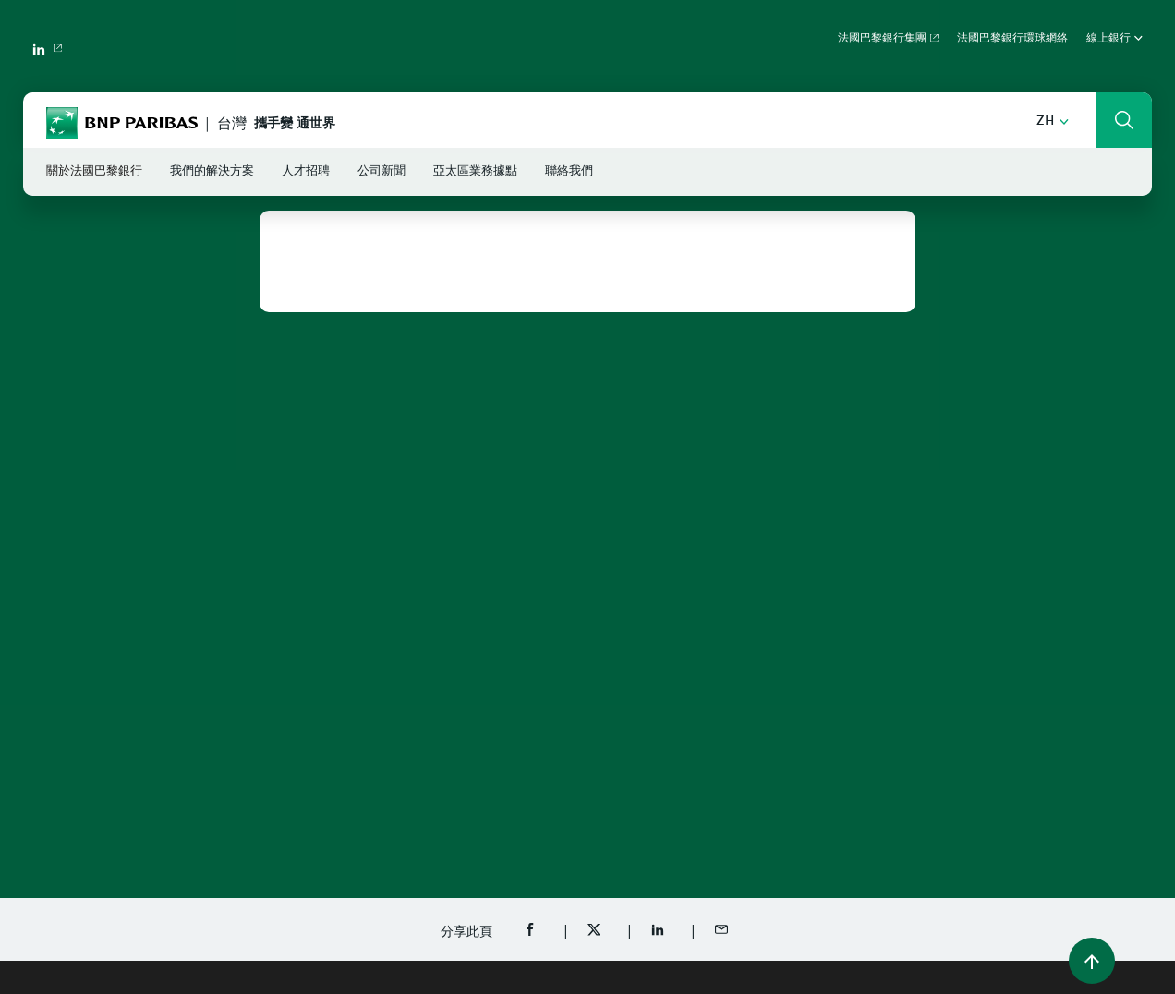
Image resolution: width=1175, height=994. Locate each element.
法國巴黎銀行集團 (882, 38)
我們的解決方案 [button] (212, 171)
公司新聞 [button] (381, 171)
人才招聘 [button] (306, 171)
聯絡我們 (569, 171)
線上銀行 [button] (1114, 38)
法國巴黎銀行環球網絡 (1012, 38)
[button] (1052, 121)
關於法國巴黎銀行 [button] (94, 171)
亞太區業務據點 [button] (475, 171)
